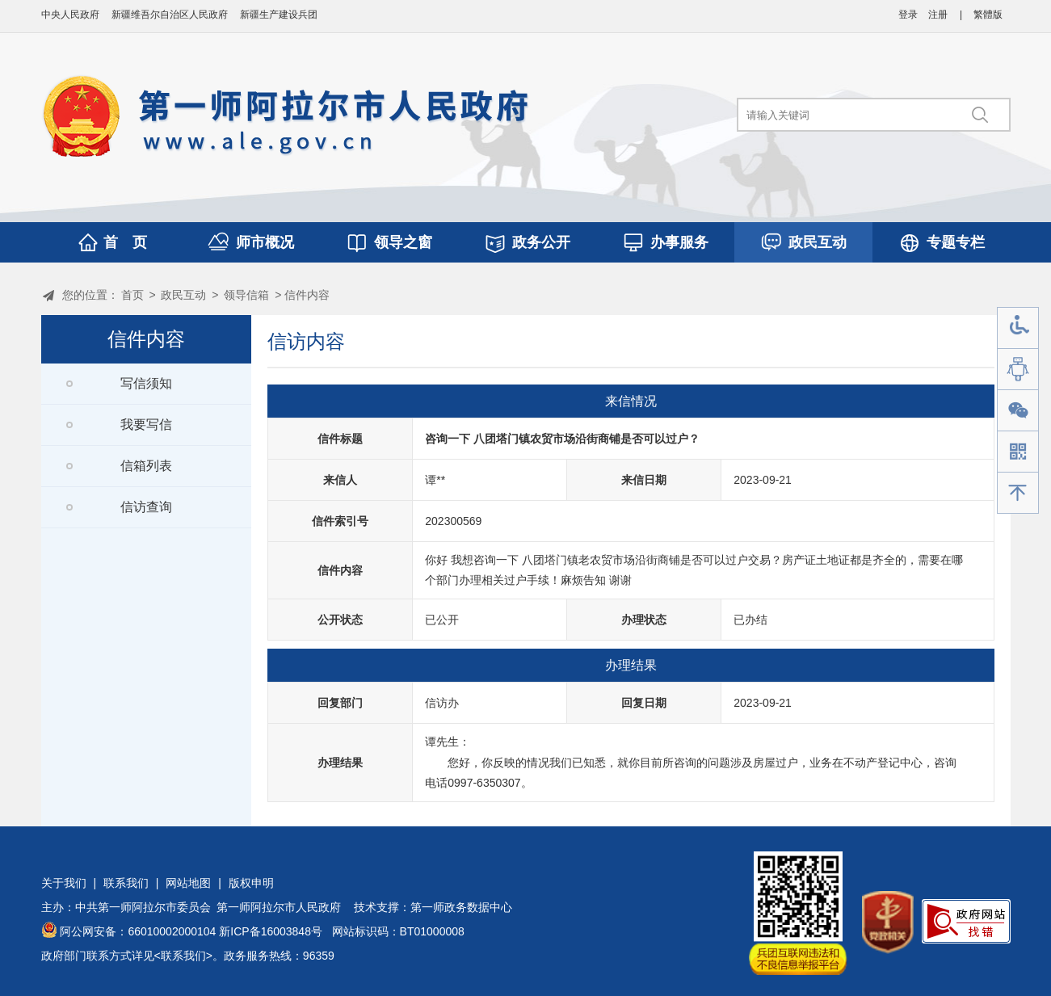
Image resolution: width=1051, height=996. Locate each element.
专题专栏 (956, 242)
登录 (908, 14)
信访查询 (146, 507)
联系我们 (126, 882)
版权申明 (251, 882)
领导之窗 (403, 242)
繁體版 (988, 14)
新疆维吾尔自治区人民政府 (169, 14)
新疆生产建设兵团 (278, 14)
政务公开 (541, 242)
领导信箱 (246, 294)
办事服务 (679, 242)
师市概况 (265, 242)
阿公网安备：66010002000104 (138, 931)
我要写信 (146, 424)
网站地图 (188, 882)
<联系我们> (183, 955)
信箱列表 (146, 466)
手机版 (1018, 452)
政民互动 (817, 242)
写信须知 (146, 383)
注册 (938, 14)
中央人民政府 (70, 14)
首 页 (125, 242)
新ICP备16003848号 (270, 931)
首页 (132, 294)
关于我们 (63, 882)
